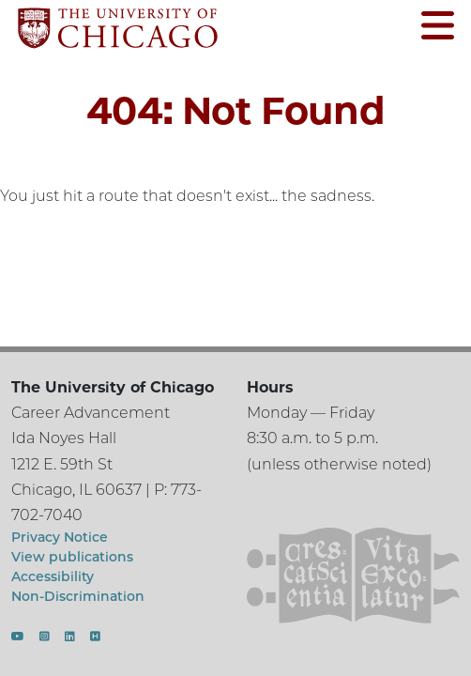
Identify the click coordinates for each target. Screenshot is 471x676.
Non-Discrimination (77, 596)
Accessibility (52, 576)
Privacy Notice (59, 537)
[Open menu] (438, 28)
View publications (72, 556)
